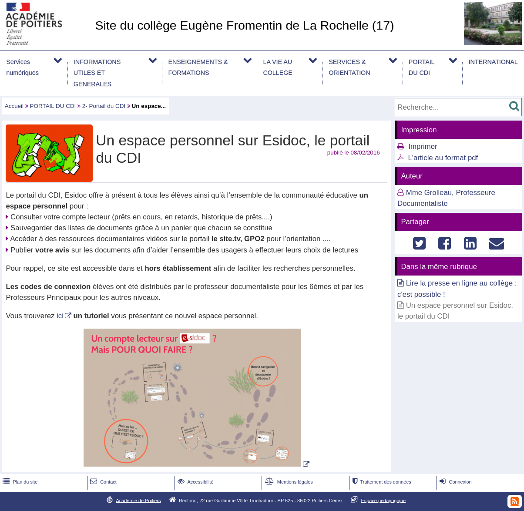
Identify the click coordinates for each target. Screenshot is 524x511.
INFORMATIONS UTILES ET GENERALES (97, 72)
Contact (102, 481)
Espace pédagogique (383, 500)
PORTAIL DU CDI (422, 67)
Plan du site (19, 481)
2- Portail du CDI (103, 106)
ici (60, 316)
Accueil (14, 106)
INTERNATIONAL (493, 61)
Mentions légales (288, 481)
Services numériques (22, 67)
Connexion (454, 481)
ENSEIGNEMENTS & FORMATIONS (198, 67)
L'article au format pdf (443, 158)
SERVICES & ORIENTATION (349, 67)
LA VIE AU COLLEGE (277, 67)
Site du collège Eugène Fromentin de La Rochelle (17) (244, 25)
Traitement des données (380, 481)
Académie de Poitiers (138, 500)
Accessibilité (195, 481)
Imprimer (422, 146)
